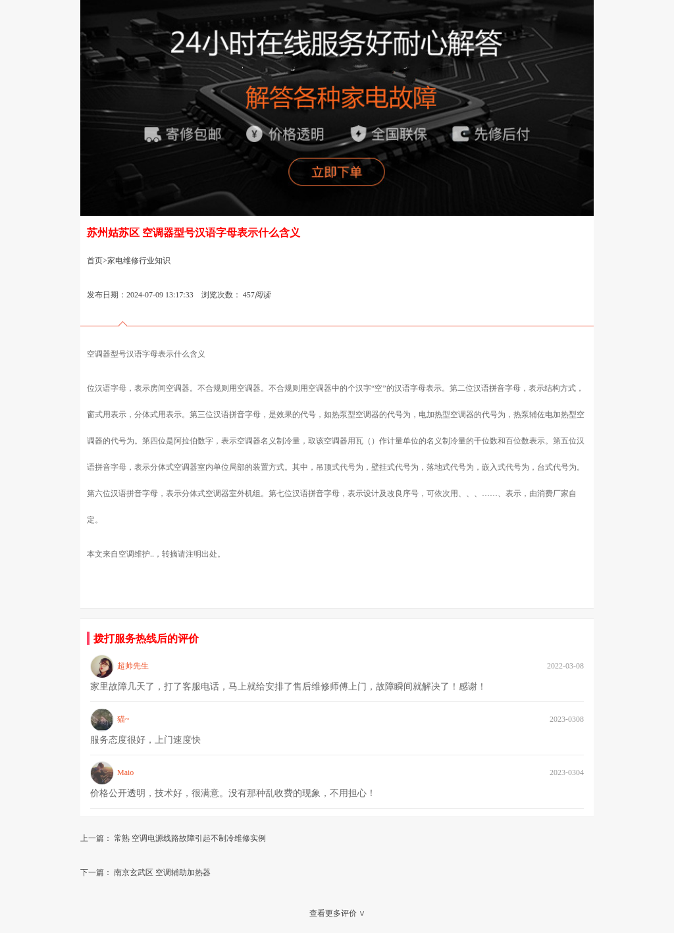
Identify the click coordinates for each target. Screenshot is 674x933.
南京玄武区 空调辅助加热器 (162, 872)
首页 (95, 260)
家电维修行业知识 (138, 260)
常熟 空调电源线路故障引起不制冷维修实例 (190, 838)
